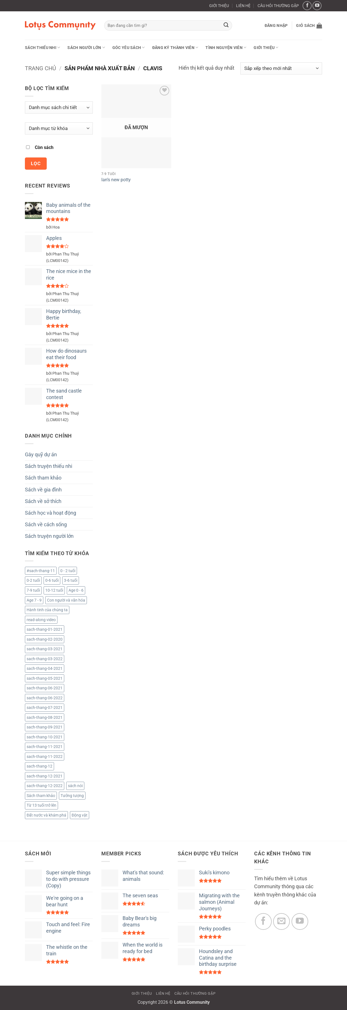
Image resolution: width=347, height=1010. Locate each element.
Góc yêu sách (128, 47)
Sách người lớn (86, 47)
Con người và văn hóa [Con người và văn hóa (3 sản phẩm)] (66, 600)
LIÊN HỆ (243, 5)
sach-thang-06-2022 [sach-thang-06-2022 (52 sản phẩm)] (45, 698)
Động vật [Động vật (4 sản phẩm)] (79, 815)
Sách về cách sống (46, 524)
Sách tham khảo (43, 478)
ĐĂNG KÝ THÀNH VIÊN (175, 47)
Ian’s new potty (116, 179)
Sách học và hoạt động (50, 513)
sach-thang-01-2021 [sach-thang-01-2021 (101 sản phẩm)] (45, 629)
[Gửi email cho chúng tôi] (281, 921)
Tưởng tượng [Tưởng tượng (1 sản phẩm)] (72, 795)
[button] (276, 25)
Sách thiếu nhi (42, 47)
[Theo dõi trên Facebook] (307, 5)
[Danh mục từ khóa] (59, 128)
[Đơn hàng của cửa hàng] (281, 68)
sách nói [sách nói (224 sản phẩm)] (75, 785)
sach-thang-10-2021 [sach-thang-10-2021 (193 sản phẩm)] (45, 737)
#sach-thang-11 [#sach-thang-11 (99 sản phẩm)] (41, 570)
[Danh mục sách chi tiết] (59, 107)
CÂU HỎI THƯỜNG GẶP (278, 5)
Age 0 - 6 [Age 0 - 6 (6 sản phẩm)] (75, 590)
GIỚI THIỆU (219, 5)
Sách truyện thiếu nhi (48, 466)
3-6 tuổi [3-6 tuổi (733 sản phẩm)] (70, 580)
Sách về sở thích (43, 501)
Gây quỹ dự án (41, 454)
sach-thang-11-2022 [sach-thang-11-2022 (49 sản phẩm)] (45, 756)
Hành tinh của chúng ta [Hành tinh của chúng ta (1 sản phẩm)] (47, 610)
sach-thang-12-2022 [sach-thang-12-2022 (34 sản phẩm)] (45, 785)
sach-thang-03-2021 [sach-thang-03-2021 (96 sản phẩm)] (45, 649)
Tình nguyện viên (225, 47)
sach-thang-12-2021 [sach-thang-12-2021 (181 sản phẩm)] (45, 776)
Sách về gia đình (43, 490)
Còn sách (44, 147)
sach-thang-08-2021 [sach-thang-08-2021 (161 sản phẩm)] (45, 717)
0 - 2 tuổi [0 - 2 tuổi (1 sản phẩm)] (67, 570)
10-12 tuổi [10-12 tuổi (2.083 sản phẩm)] (54, 590)
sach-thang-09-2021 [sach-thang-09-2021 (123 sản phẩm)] (45, 727)
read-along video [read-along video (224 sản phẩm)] (41, 619)
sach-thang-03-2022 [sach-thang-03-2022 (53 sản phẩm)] (45, 659)
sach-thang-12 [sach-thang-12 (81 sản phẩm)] (39, 766)
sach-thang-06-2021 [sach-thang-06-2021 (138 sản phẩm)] (45, 688)
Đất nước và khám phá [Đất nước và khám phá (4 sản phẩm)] (46, 815)
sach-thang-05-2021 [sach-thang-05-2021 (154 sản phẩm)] (45, 678)
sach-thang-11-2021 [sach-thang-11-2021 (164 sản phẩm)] (45, 746)
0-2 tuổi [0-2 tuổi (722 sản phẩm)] (33, 580)
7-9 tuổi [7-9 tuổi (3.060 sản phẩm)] (33, 590)
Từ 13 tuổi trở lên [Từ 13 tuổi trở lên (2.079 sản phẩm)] (41, 805)
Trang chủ (40, 68)
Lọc (35, 163)
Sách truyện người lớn (49, 536)
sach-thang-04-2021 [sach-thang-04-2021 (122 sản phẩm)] (45, 668)
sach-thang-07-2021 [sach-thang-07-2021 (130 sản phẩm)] (45, 707)
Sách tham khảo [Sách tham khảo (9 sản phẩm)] (41, 795)
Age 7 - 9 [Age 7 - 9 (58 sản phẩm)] (34, 600)
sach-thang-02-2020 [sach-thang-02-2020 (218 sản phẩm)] (45, 639)
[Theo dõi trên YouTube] (317, 5)
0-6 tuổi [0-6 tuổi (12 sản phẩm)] (52, 580)
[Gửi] (226, 25)
